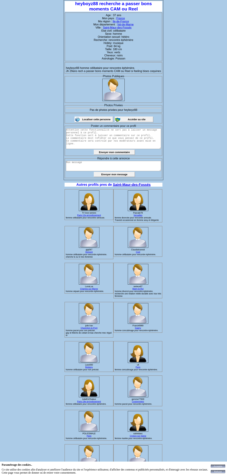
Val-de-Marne (125, 24)
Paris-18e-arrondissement (89, 401)
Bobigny (89, 367)
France (120, 18)
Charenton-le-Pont (89, 328)
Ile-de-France (121, 21)
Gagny (138, 328)
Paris (138, 367)
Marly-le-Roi (138, 289)
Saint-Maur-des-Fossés (117, 27)
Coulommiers (138, 401)
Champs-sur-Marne (89, 289)
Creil (138, 252)
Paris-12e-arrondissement (89, 215)
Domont (89, 252)
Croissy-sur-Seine (138, 436)
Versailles (138, 215)
